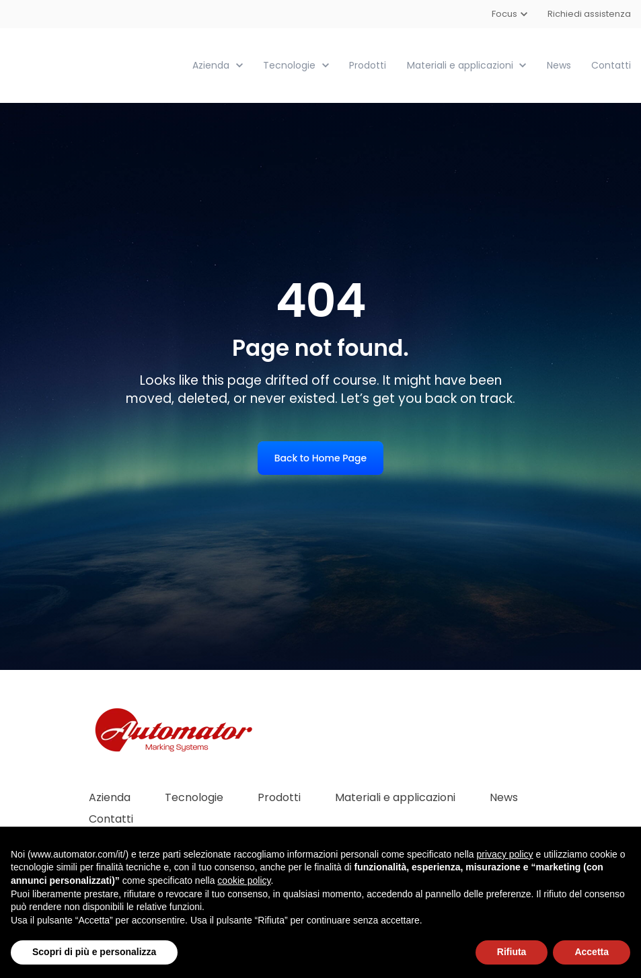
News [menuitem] (504, 796)
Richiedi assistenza (589, 13)
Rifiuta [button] (512, 951)
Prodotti (367, 64)
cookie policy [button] (243, 880)
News (559, 64)
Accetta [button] (591, 951)
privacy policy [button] (505, 854)
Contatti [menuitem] (111, 818)
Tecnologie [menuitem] (194, 796)
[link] (85, 64)
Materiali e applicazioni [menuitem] (395, 796)
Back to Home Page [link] (320, 457)
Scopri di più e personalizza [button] (94, 951)
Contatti (611, 64)
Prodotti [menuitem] (279, 796)
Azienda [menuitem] (109, 796)
